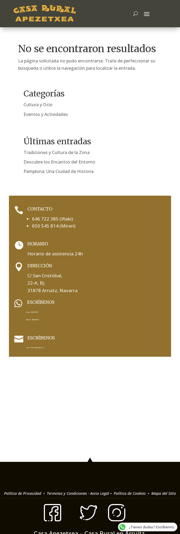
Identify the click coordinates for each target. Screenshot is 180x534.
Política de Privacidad (23, 493)
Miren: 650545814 (32, 320)
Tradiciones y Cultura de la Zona (57, 152)
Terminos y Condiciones (66, 493)
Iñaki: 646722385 (32, 312)
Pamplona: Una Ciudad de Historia (59, 171)
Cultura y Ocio (38, 105)
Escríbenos (41, 338)
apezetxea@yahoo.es (35, 347)
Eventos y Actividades (46, 114)
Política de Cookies (130, 493)
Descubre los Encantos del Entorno (59, 162)
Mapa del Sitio (163, 493)
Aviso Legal (99, 493)
